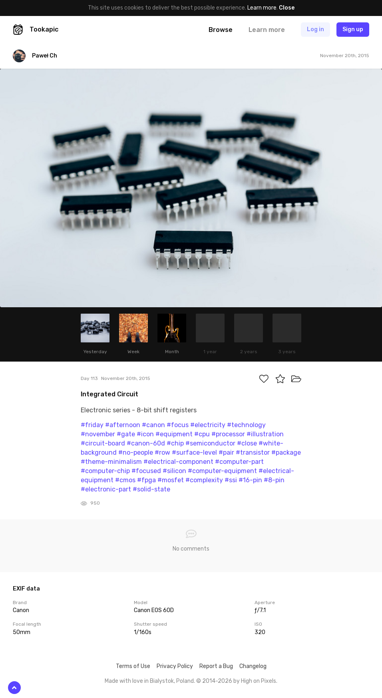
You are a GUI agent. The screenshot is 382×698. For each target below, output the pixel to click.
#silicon (174, 471)
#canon (153, 425)
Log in (315, 29)
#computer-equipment (222, 471)
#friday (92, 425)
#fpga (146, 480)
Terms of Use (133, 666)
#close (247, 443)
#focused (146, 471)
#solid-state (151, 489)
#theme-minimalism (111, 461)
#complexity (204, 480)
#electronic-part (106, 489)
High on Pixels (258, 681)
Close (286, 7)
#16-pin (250, 480)
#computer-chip (105, 471)
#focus (178, 425)
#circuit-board (103, 443)
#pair (226, 452)
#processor (228, 434)
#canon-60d (146, 443)
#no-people (135, 452)
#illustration (265, 434)
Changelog (253, 666)
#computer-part (239, 461)
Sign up (352, 29)
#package (286, 452)
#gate (126, 434)
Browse (221, 30)
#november (98, 434)
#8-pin (274, 480)
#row (162, 452)
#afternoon (122, 425)
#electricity (207, 425)
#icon (145, 434)
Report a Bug (216, 666)
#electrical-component (178, 461)
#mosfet (170, 480)
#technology (246, 425)
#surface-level (194, 452)
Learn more (262, 7)
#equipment (174, 434)
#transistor (253, 452)
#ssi (231, 480)
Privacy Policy (175, 666)
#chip (175, 443)
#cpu (202, 434)
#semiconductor (210, 443)
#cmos (125, 480)
